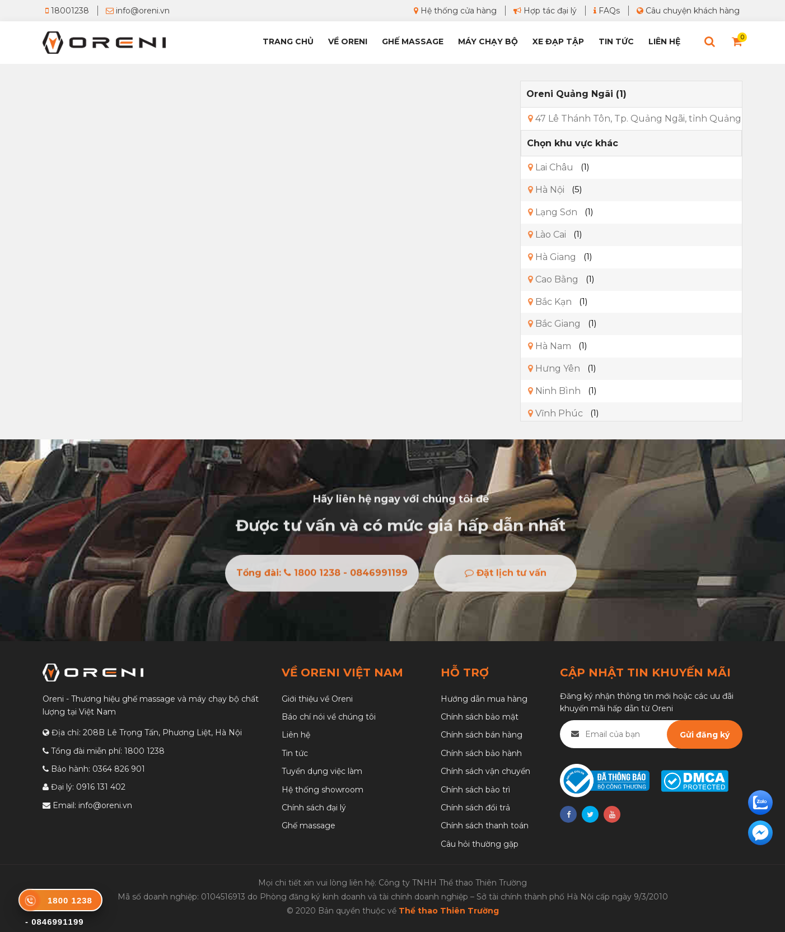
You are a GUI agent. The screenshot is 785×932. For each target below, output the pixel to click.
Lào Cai (547, 234)
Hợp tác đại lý (545, 11)
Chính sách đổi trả (475, 808)
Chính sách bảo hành (481, 753)
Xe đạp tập (558, 41)
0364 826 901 (118, 769)
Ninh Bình (554, 391)
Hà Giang (552, 257)
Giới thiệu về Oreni (317, 699)
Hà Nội (546, 189)
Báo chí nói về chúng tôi (329, 717)
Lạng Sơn (552, 212)
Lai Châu (550, 167)
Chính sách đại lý (314, 808)
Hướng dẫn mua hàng (484, 699)
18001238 (67, 11)
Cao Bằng (553, 279)
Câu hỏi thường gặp (479, 844)
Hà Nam (549, 346)
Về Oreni (347, 41)
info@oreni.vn (138, 11)
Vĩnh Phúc (555, 413)
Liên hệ (664, 41)
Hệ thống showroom (322, 790)
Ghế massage (308, 825)
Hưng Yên (554, 368)
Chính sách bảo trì (475, 790)
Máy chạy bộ (488, 41)
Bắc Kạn (550, 301)
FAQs (607, 11)
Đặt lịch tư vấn (505, 575)
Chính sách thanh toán (485, 825)
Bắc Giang (554, 323)
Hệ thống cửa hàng (455, 11)
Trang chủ (288, 41)
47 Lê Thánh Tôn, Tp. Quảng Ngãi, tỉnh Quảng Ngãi (646, 118)
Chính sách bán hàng (481, 735)
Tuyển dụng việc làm (322, 771)
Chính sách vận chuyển (485, 771)
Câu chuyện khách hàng (688, 11)
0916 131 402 (100, 787)
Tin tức (616, 41)
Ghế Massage (412, 41)
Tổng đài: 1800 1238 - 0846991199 (322, 575)
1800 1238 (144, 751)
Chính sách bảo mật (479, 717)
